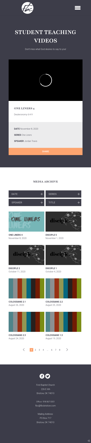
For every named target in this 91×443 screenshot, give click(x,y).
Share (45, 151)
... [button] (47, 350)
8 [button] (59, 350)
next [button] (67, 349)
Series (17, 135)
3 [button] (39, 350)
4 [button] (43, 350)
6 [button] (51, 350)
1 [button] (31, 350)
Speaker (19, 141)
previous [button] (24, 349)
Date (17, 129)
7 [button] (55, 350)
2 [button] (35, 350)
